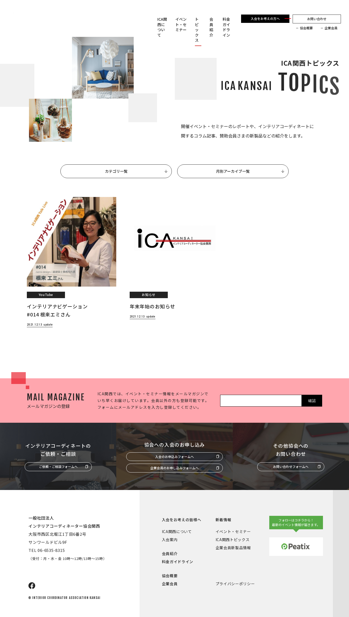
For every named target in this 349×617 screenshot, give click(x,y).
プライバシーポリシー (235, 583)
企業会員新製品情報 (233, 547)
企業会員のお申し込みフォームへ (174, 468)
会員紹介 (211, 27)
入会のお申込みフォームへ (174, 456)
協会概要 (306, 28)
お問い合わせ (316, 18)
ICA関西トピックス (233, 539)
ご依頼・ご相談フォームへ (58, 466)
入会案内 (170, 539)
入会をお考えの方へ (265, 18)
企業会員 (331, 28)
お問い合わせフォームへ (290, 466)
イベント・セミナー (181, 24)
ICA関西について (162, 27)
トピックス (197, 30)
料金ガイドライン (226, 27)
